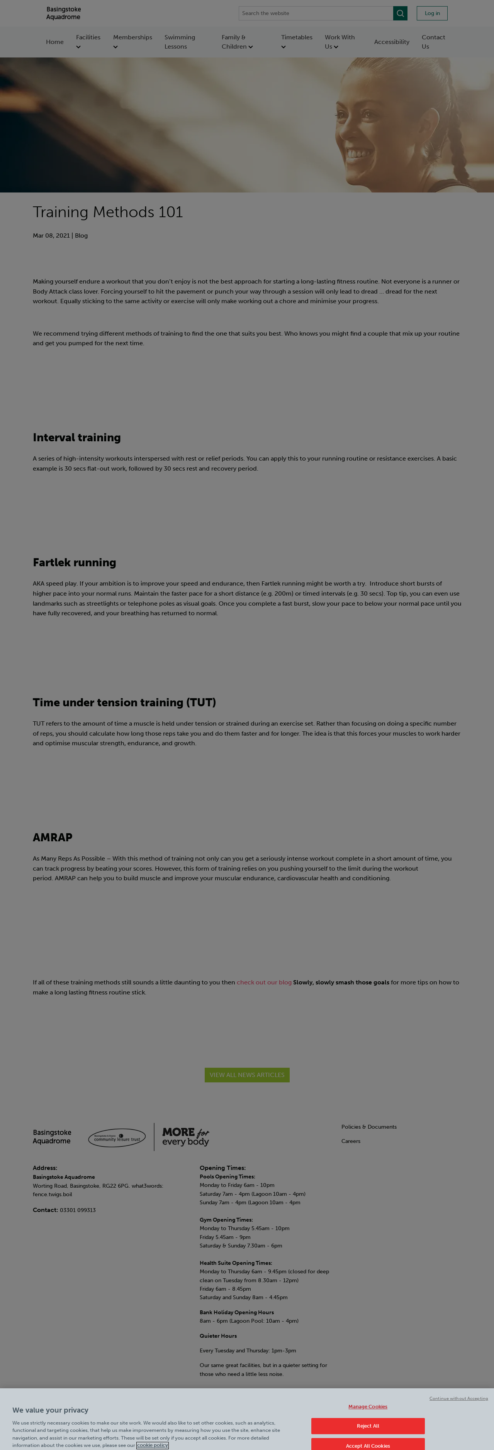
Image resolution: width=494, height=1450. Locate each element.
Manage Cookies (367, 1413)
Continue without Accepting (458, 1404)
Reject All (368, 1432)
